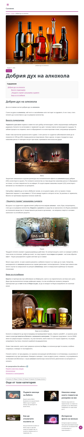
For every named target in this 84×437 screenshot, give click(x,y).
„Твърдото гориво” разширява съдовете (25, 93)
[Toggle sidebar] (8, 4)
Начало (8, 13)
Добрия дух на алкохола (16, 87)
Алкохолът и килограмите (15, 373)
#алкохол (9, 379)
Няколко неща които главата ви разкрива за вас (70, 395)
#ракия (32, 379)
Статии (12, 13)
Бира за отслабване (18, 95)
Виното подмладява (18, 90)
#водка (26, 379)
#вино (21, 379)
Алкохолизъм (10, 371)
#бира (15, 379)
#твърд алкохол (40, 379)
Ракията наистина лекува (15, 369)
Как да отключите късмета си (28, 419)
